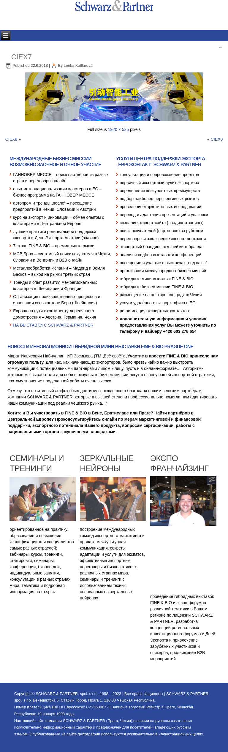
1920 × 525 (118, 129)
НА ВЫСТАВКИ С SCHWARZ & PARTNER (53, 325)
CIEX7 (21, 57)
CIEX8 (11, 139)
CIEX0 (217, 139)
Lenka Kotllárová (78, 65)
